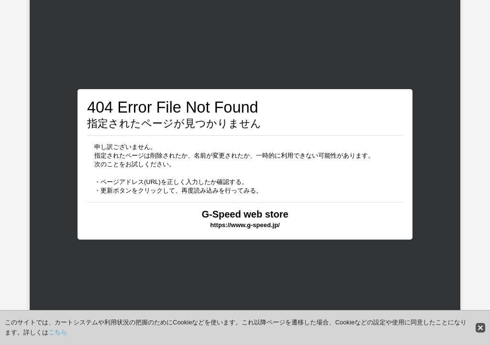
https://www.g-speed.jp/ (244, 225)
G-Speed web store (244, 214)
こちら (57, 332)
